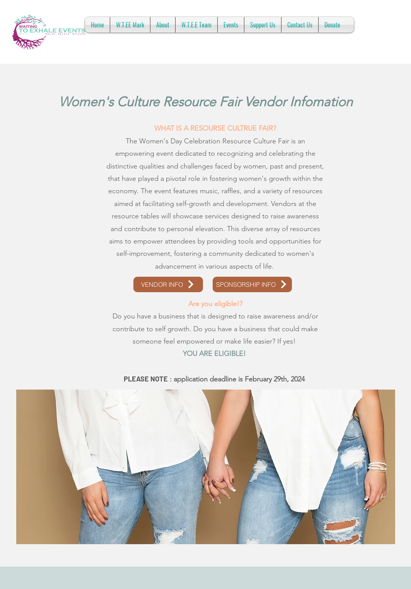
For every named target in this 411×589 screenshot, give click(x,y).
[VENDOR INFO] (168, 284)
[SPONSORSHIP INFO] (252, 284)
